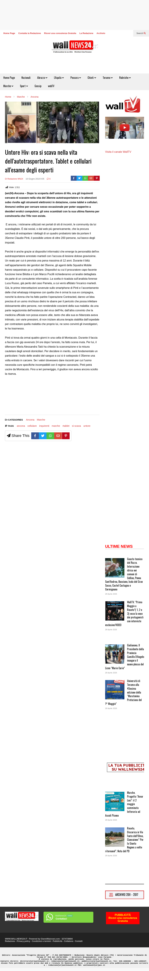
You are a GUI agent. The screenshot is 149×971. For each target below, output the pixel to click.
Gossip (38, 86)
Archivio (101, 33)
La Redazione (86, 33)
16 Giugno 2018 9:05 (35, 179)
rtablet (65, 425)
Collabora (68, 941)
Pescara (75, 78)
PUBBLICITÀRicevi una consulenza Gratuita (122, 918)
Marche (8, 86)
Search (141, 33)
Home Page (9, 33)
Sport (24, 86)
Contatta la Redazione (29, 33)
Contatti (78, 941)
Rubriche (125, 78)
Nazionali (26, 78)
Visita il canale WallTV (118, 151)
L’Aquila (59, 78)
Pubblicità (57, 941)
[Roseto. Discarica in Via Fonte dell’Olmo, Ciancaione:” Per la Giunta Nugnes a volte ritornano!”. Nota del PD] (114, 837)
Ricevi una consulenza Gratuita (60, 33)
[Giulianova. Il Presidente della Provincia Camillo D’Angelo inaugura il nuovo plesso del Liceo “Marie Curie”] (114, 654)
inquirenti (44, 425)
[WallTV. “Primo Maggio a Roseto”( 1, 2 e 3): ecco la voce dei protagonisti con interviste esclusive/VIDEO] (114, 611)
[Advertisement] (17, 396)
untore (86, 425)
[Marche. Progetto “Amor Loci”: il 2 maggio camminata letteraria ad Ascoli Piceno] (114, 802)
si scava (76, 425)
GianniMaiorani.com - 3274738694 (57, 939)
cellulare (32, 425)
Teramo (108, 78)
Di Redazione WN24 (14, 179)
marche (56, 425)
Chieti (92, 78)
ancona (21, 425)
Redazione (10, 941)
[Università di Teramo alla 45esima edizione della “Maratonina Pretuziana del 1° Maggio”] (114, 690)
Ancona (30, 419)
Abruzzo (42, 78)
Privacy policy (23, 941)
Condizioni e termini (41, 941)
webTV (51, 86)
